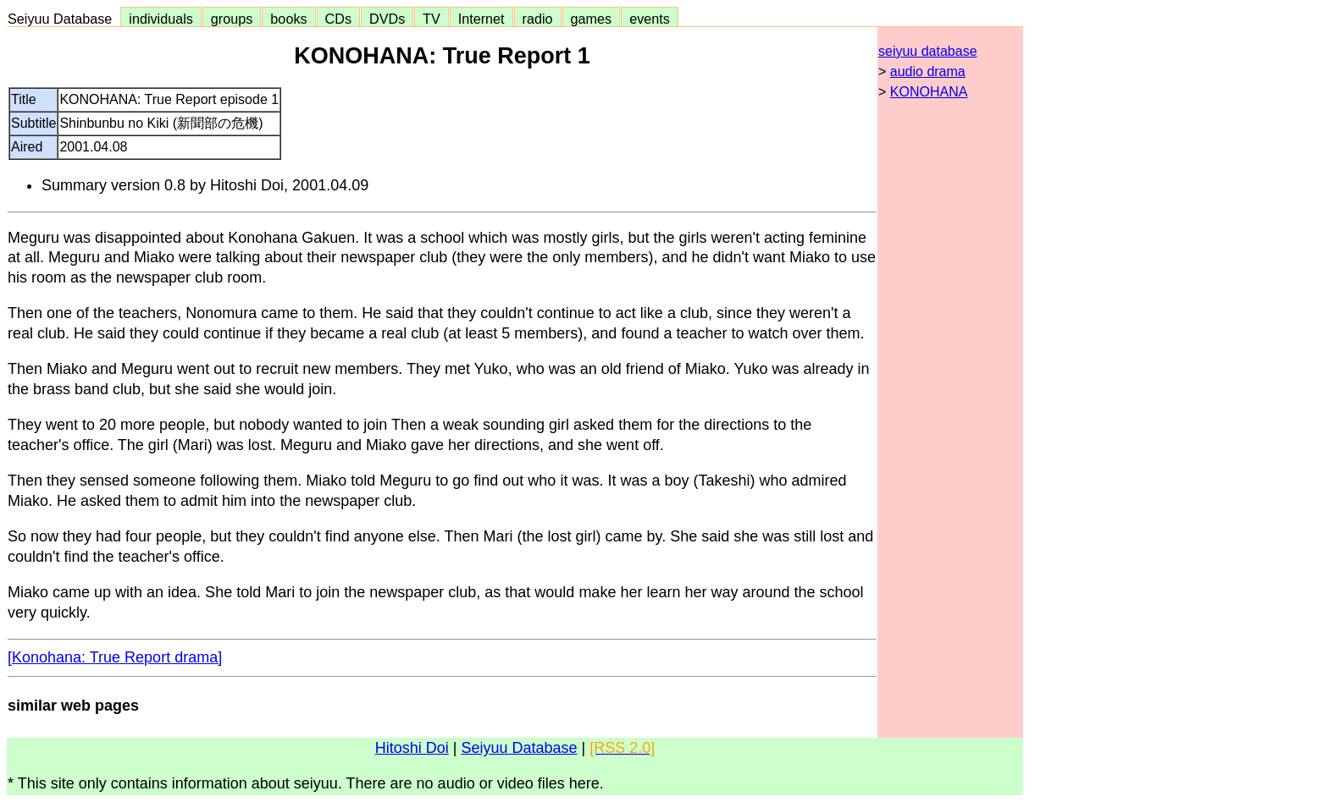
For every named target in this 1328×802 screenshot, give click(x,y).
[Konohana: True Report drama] (115, 657)
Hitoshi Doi (412, 747)
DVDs (387, 18)
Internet (481, 18)
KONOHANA (929, 92)
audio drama (928, 71)
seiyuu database (927, 51)
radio (538, 18)
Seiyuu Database (63, 18)
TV (431, 18)
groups (232, 18)
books (288, 18)
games (591, 18)
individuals (161, 18)
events (650, 18)
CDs (338, 18)
